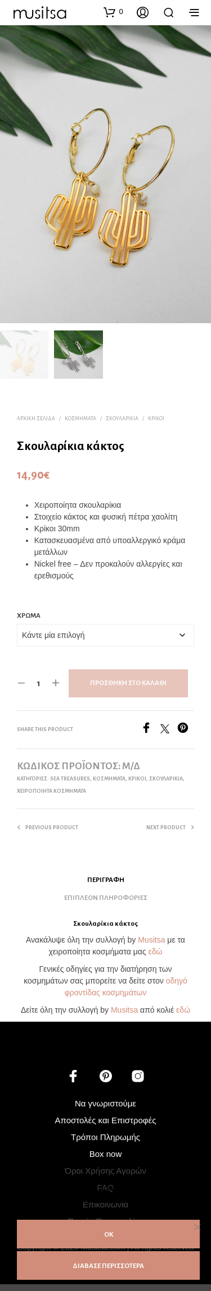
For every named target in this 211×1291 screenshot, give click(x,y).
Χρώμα (29, 614)
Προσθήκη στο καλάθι (128, 681)
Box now (105, 1152)
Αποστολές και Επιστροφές (105, 1119)
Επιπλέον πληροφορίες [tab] (105, 896)
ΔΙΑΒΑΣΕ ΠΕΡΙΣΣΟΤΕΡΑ (108, 1266)
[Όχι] (197, 1227)
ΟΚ (108, 1234)
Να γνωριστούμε (105, 1102)
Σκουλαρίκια (122, 417)
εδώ (156, 950)
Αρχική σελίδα (36, 417)
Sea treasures (70, 777)
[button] (113, 11)
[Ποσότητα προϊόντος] (38, 682)
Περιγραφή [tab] (105, 878)
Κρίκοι (156, 417)
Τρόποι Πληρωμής (105, 1136)
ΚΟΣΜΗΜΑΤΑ (80, 417)
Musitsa (151, 938)
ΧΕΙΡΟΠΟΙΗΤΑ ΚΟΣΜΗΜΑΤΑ (51, 789)
